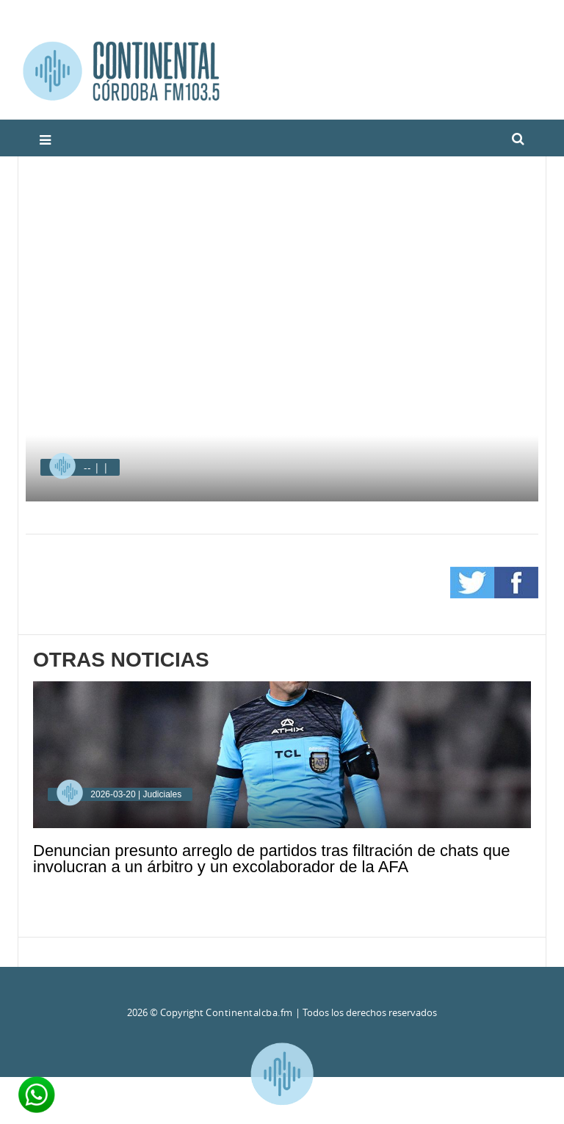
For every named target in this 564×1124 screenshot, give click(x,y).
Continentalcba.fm (249, 1012)
